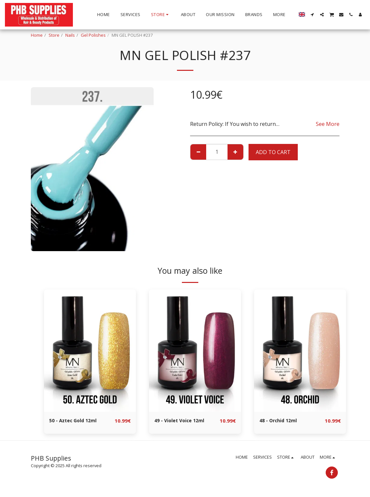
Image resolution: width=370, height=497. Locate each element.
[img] (90, 350)
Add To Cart (273, 152)
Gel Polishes (93, 35)
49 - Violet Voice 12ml (182, 421)
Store (54, 35)
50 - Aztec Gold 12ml (75, 421)
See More (327, 124)
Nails (70, 35)
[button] (312, 14)
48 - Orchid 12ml (280, 421)
